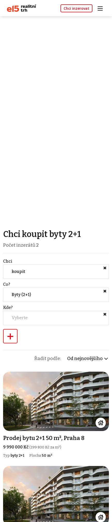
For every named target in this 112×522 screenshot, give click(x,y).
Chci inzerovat (76, 8)
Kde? (8, 307)
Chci (7, 261)
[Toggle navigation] (102, 8)
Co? (6, 284)
